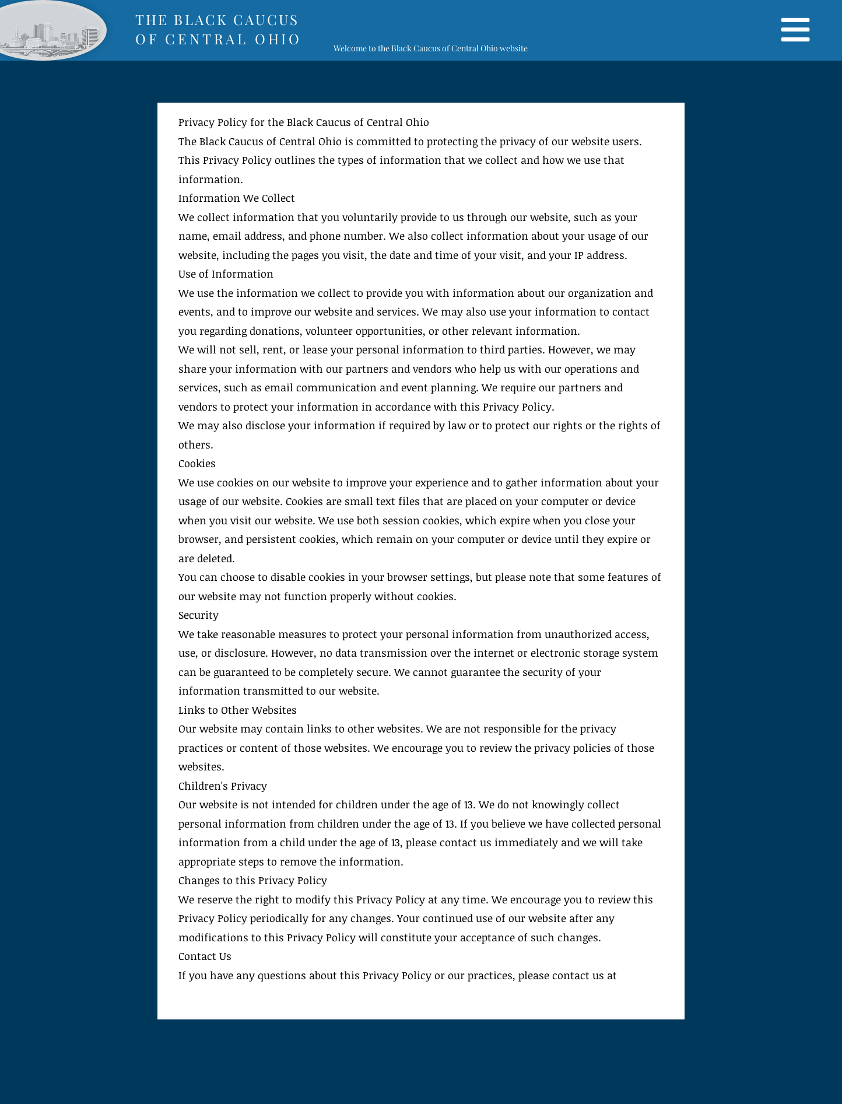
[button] (794, 30)
